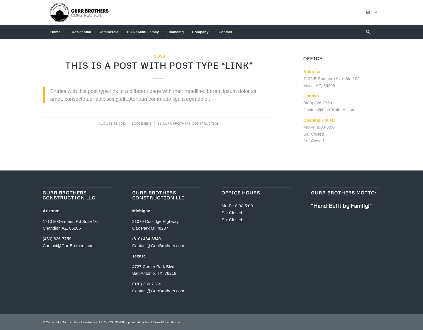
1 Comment (142, 123)
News (159, 56)
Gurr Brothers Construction (191, 123)
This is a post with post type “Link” (159, 65)
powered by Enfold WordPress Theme (154, 322)
